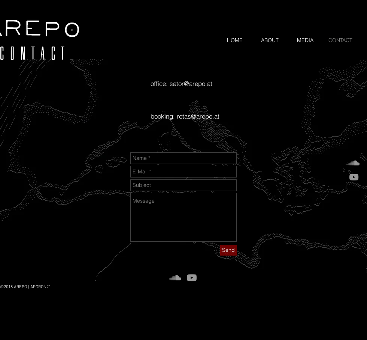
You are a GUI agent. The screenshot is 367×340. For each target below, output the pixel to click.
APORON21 (40, 287)
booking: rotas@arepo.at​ (185, 116)
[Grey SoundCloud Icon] (354, 162)
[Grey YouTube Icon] (354, 177)
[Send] (228, 250)
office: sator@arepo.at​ (181, 83)
